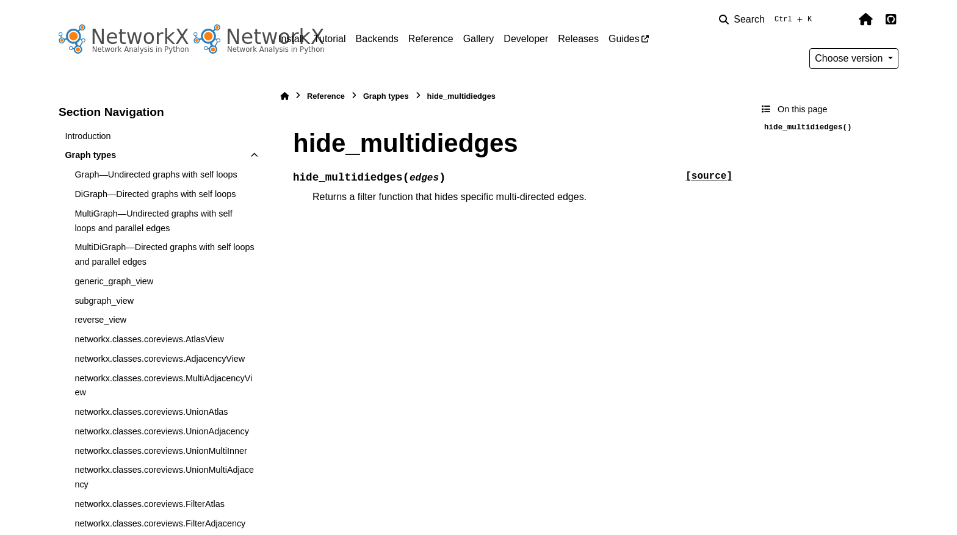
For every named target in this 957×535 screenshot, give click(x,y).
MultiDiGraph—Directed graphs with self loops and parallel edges (164, 254)
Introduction (87, 136)
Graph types (90, 155)
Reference (430, 39)
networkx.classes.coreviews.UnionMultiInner (160, 451)
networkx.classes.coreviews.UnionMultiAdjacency (164, 477)
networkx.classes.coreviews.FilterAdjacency (159, 523)
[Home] (284, 96)
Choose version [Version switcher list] (850, 58)
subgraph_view (104, 301)
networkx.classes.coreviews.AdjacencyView (159, 359)
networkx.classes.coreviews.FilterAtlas (149, 504)
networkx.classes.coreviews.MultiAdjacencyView (163, 385)
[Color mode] (839, 19)
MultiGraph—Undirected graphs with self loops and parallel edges (153, 221)
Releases (578, 39)
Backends (377, 39)
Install (291, 39)
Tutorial (330, 39)
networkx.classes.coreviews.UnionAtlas (151, 412)
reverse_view (100, 320)
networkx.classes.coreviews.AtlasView (148, 339)
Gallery (478, 39)
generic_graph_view (113, 281)
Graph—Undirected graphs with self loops (155, 174)
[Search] (768, 19)
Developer (526, 39)
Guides (624, 39)
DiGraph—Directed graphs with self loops (155, 194)
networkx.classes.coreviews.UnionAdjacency (161, 431)
